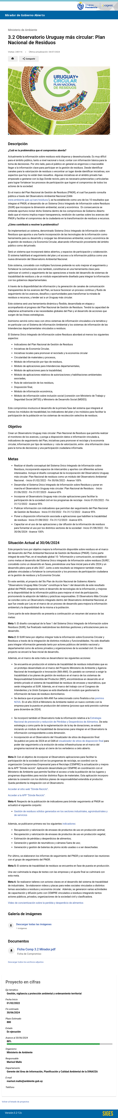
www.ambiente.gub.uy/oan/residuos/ (28, 199)
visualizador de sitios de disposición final (81, 740)
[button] (12, 58)
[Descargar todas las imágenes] (59, 924)
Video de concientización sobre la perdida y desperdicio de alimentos (45, 902)
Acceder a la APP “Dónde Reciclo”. (26, 795)
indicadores (68, 823)
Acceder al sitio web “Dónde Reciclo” (28, 789)
